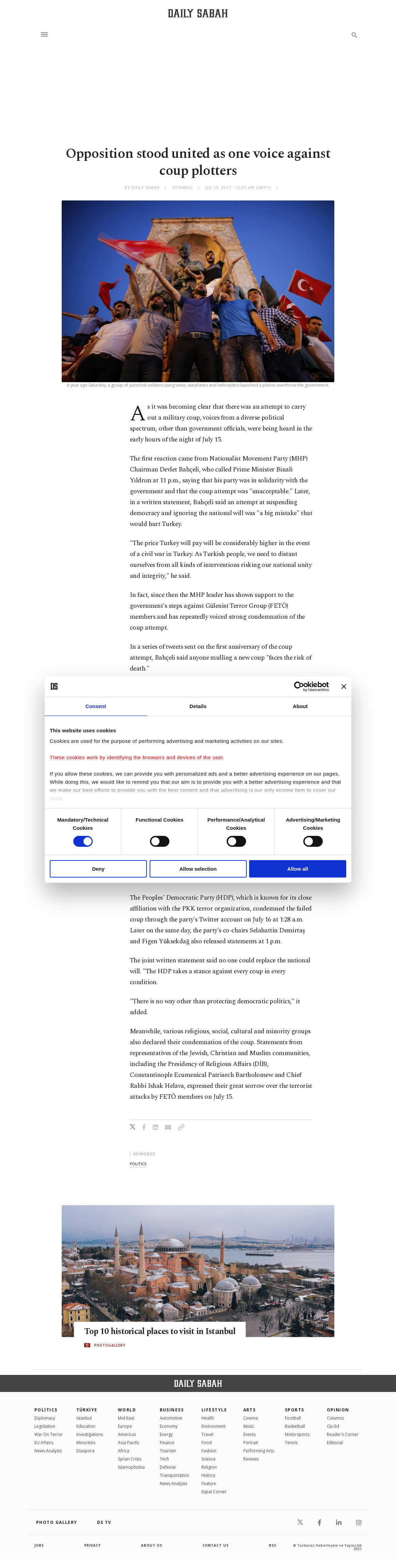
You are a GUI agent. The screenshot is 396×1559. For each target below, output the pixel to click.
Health (207, 1418)
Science (208, 1459)
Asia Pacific (128, 1442)
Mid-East (126, 1418)
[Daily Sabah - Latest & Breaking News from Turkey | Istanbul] (198, 13)
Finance (167, 1442)
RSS (272, 1545)
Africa (123, 1451)
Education (85, 1426)
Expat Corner (214, 1492)
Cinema (250, 1418)
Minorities (85, 1442)
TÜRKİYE (86, 1410)
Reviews (251, 1459)
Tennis (291, 1442)
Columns (335, 1418)
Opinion (338, 1410)
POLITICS (46, 1410)
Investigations (89, 1434)
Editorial (335, 1442)
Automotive (171, 1418)
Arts (249, 1410)
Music (248, 1426)
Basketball (295, 1426)
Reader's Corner (343, 1434)
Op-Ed (333, 1426)
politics (138, 1163)
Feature (208, 1483)
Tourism (168, 1451)
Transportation (174, 1475)
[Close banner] (343, 686)
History (208, 1475)
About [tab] (300, 706)
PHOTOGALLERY (109, 1350)
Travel (207, 1434)
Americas (127, 1434)
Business (172, 1410)
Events (249, 1434)
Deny (98, 869)
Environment (213, 1426)
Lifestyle (214, 1410)
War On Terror (48, 1434)
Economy (169, 1426)
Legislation (44, 1426)
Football (293, 1418)
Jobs (39, 1545)
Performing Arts (258, 1451)
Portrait (250, 1442)
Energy (166, 1434)
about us (152, 1545)
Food (206, 1442)
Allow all (297, 869)
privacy (93, 1545)
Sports (294, 1410)
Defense (168, 1467)
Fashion (208, 1451)
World (127, 1410)
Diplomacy (44, 1418)
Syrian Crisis (129, 1459)
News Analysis (48, 1451)
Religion (209, 1467)
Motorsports (297, 1434)
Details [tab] (198, 706)
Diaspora (85, 1451)
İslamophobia (131, 1467)
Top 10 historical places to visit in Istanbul (145, 1331)
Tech (164, 1459)
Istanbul (84, 1418)
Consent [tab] (96, 706)
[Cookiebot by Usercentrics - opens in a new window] (299, 686)
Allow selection (197, 869)
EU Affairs (43, 1442)
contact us (215, 1545)
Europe (125, 1426)
